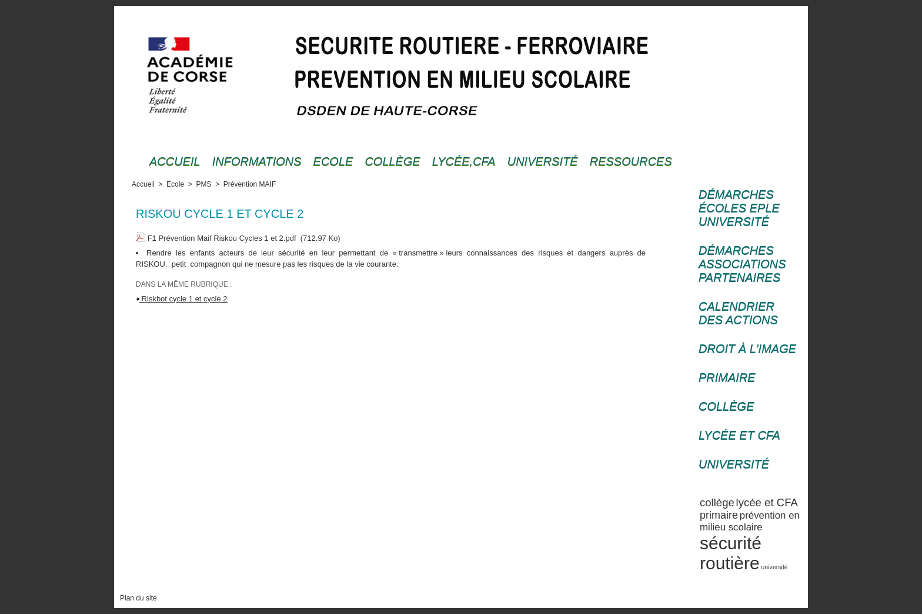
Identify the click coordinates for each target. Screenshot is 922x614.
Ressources (631, 161)
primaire (719, 515)
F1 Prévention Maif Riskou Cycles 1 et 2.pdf (222, 238)
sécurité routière (730, 553)
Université (542, 161)
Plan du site (138, 598)
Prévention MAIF (249, 184)
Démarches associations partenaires (742, 264)
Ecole (333, 161)
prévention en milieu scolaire (750, 521)
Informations (257, 161)
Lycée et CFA (739, 435)
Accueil (175, 161)
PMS (203, 184)
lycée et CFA (767, 502)
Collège (392, 161)
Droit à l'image (747, 348)
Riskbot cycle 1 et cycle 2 (182, 298)
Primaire (727, 377)
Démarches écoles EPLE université (739, 208)
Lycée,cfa (464, 161)
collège (717, 502)
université (774, 566)
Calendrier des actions (738, 313)
